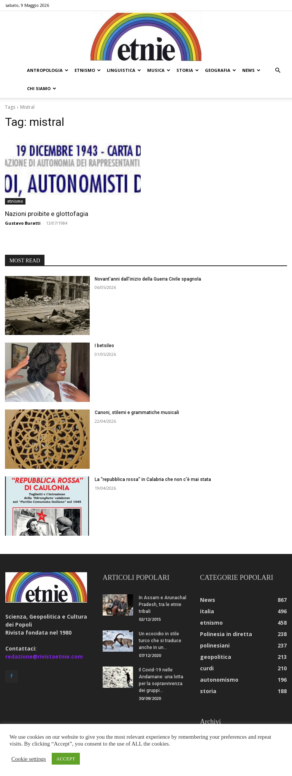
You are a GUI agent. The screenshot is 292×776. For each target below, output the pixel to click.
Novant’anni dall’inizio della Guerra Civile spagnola (148, 260)
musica (158, 70)
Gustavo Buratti (23, 205)
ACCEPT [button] (65, 759)
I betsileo (104, 327)
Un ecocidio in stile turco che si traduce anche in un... (160, 622)
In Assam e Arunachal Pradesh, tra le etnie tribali (162, 586)
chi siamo (41, 88)
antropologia (47, 70)
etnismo (88, 70)
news (251, 70)
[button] (277, 70)
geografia (220, 70)
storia (187, 70)
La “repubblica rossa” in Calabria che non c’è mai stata (153, 461)
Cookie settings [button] (28, 759)
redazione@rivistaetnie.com (44, 638)
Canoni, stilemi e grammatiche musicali (137, 394)
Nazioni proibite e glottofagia (46, 195)
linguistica (124, 70)
